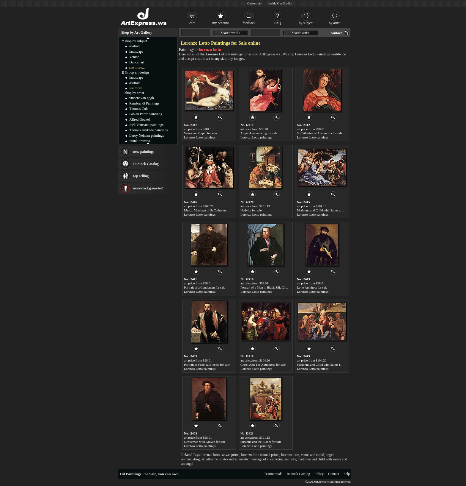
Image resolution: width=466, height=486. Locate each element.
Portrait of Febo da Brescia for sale (207, 364)
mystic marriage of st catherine (261, 459)
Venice (134, 57)
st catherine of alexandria (219, 459)
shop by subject (136, 41)
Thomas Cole (138, 109)
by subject (306, 23)
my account (220, 23)
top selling (141, 176)
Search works (230, 33)
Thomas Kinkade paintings (148, 130)
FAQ (277, 23)
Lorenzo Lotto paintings (199, 137)
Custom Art (254, 3)
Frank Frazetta (139, 141)
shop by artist (134, 93)
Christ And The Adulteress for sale (263, 364)
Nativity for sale (251, 210)
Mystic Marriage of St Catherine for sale (210, 210)
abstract (134, 46)
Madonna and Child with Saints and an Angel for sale (332, 210)
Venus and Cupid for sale (200, 133)
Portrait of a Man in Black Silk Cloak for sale (270, 287)
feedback (249, 23)
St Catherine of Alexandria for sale (319, 133)
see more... (137, 68)
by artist (335, 23)
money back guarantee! (148, 188)
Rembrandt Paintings (144, 103)
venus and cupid (312, 455)
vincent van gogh (141, 98)
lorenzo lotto (290, 455)
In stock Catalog (298, 474)
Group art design (137, 72)
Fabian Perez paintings (145, 114)
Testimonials (273, 474)
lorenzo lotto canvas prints (220, 455)
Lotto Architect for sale (312, 287)
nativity (290, 459)
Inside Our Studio (280, 3)
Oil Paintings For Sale (138, 474)
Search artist (300, 33)
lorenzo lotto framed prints (260, 455)
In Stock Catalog (146, 164)
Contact (333, 474)
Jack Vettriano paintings (146, 125)
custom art (202, 59)
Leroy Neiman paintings (146, 135)
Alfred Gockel (139, 119)
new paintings (143, 151)
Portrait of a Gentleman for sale (204, 287)
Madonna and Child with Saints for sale (323, 364)
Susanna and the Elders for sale (260, 441)
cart (192, 23)
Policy (319, 474)
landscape (136, 51)
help (347, 474)
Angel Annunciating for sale (258, 133)
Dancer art (136, 62)
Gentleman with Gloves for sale (205, 441)
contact (336, 33)
